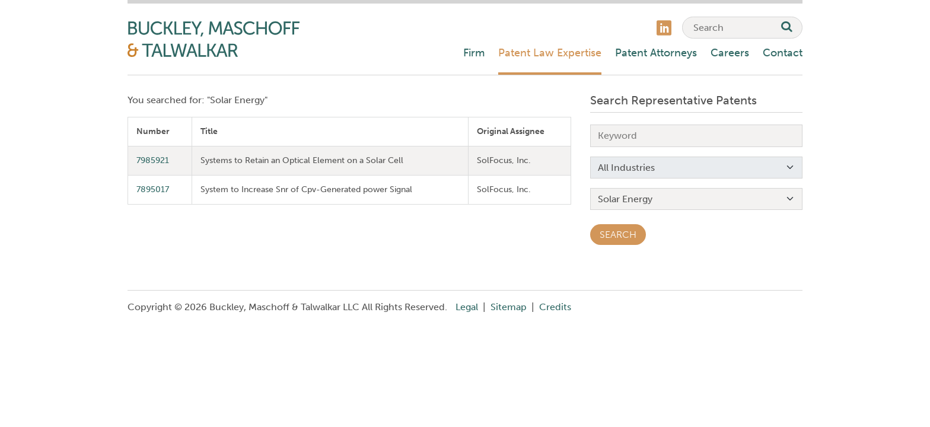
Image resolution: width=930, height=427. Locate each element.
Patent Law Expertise (549, 52)
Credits (555, 307)
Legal (467, 307)
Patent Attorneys (656, 52)
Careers (730, 52)
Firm (474, 52)
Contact (782, 52)
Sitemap (509, 307)
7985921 (152, 160)
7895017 (152, 189)
